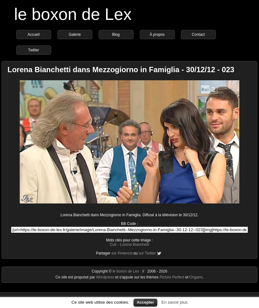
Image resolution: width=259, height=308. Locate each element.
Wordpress (105, 277)
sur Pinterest (121, 253)
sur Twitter (147, 253)
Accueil (33, 34)
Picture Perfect (171, 277)
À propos (156, 34)
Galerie (75, 34)
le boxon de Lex (73, 14)
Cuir (113, 244)
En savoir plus (174, 302)
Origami (196, 277)
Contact (198, 34)
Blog (116, 34)
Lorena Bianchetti (134, 244)
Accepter (145, 302)
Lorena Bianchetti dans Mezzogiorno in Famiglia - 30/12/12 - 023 (120, 69)
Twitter (33, 50)
